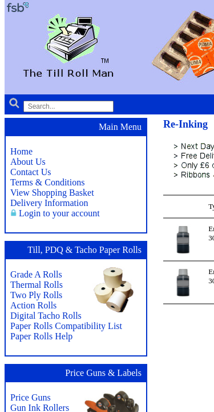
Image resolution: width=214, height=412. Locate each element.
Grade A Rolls (36, 274)
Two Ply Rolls (36, 295)
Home (21, 151)
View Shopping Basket (52, 192)
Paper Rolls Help (41, 336)
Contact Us (30, 172)
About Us (28, 162)
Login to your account (59, 213)
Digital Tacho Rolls (46, 315)
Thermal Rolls (36, 285)
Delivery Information (49, 203)
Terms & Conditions (47, 182)
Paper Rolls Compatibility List (66, 326)
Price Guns (30, 397)
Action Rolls (33, 305)
